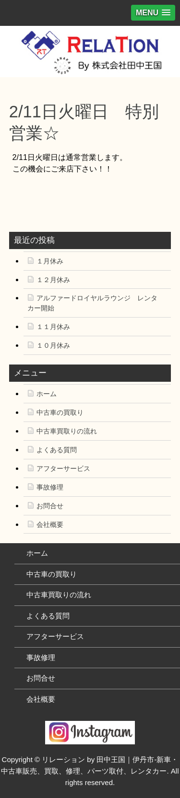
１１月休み (53, 327)
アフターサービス (63, 468)
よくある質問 (56, 450)
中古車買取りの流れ (66, 431)
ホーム (46, 394)
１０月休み (53, 345)
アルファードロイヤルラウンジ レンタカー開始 (92, 303)
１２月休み (53, 280)
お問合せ (49, 506)
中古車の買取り (60, 412)
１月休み (49, 261)
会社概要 (49, 524)
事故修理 (49, 487)
